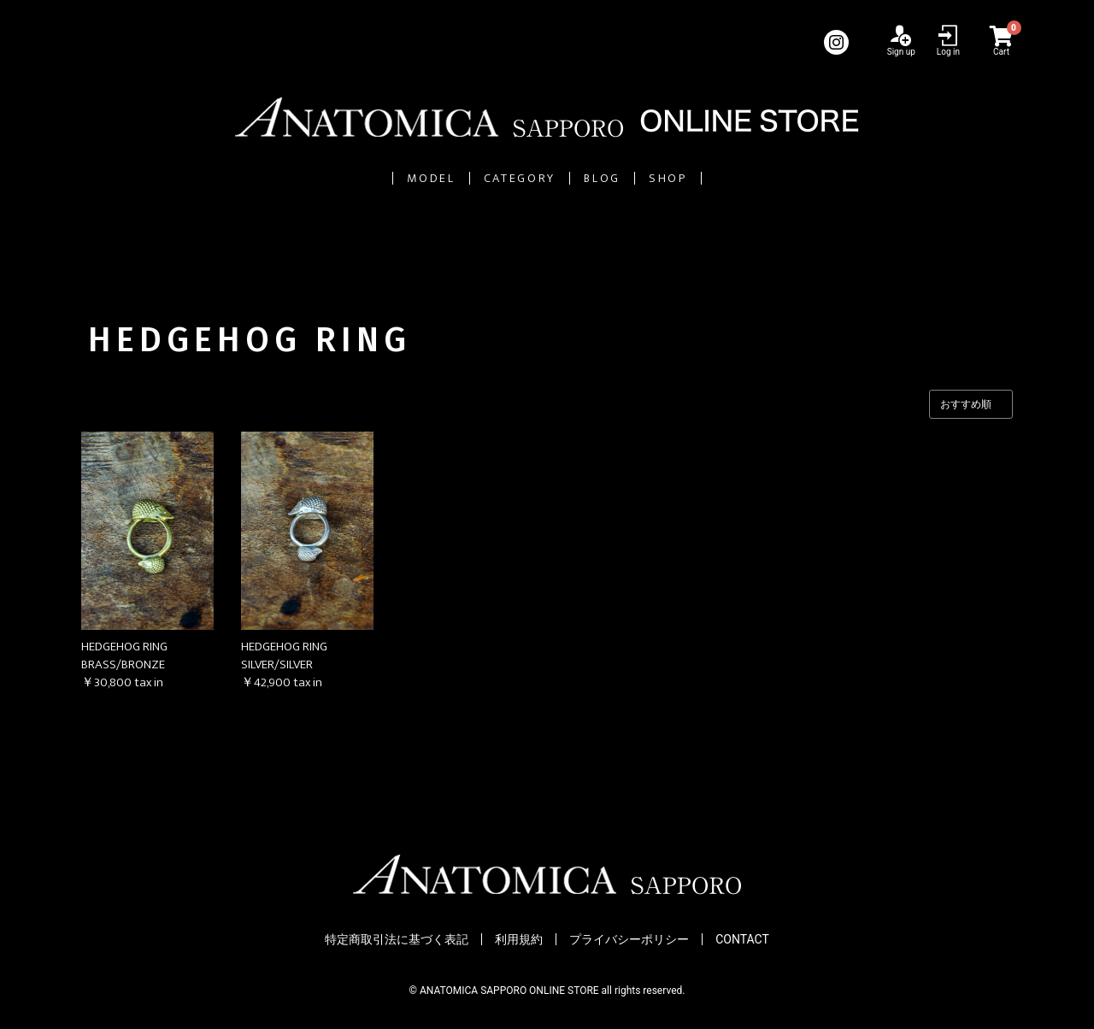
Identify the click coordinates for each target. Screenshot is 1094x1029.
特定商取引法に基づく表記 (396, 940)
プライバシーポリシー (629, 940)
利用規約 (519, 940)
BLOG (646, 178)
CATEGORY (491, 178)
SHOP (775, 178)
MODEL (327, 178)
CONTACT (742, 940)
